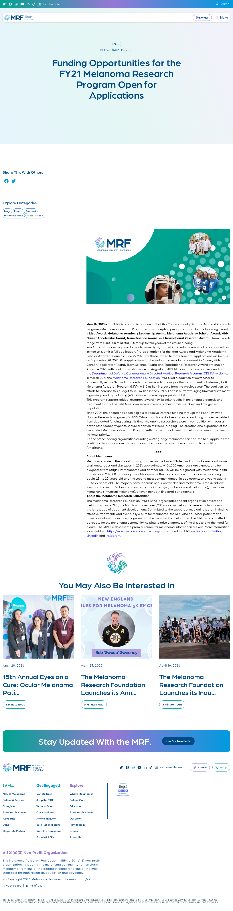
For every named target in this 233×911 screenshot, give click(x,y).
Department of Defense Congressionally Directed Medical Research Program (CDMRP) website (159, 373)
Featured (30, 211)
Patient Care (77, 800)
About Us (75, 837)
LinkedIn (92, 535)
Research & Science (15, 812)
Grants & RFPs (45, 837)
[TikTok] (33, 4)
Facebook (203, 531)
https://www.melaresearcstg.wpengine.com (138, 531)
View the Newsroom (48, 831)
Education (76, 806)
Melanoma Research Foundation (136, 378)
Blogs (116, 44)
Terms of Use (34, 885)
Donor (6, 824)
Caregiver (9, 806)
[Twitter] (4, 4)
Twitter (216, 531)
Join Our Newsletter (178, 741)
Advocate (9, 818)
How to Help (77, 824)
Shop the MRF (45, 800)
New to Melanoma (14, 794)
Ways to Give (44, 806)
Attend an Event (46, 818)
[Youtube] (22, 4)
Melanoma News (13, 215)
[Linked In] (28, 4)
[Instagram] (16, 4)
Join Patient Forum (48, 824)
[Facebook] (10, 4)
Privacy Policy (12, 885)
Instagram (113, 535)
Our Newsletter (45, 812)
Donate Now (44, 794)
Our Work (75, 818)
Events (18, 211)
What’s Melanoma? (81, 794)
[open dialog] (222, 17)
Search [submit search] (222, 4)
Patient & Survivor (14, 800)
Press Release (35, 215)
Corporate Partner (14, 831)
